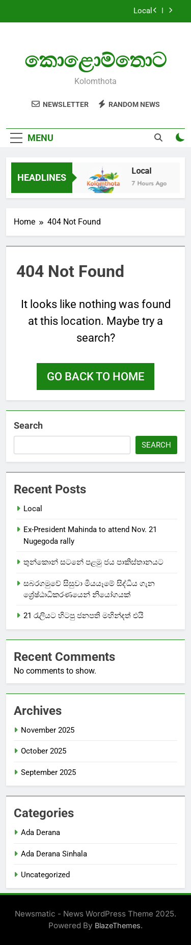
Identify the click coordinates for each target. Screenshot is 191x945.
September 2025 (48, 772)
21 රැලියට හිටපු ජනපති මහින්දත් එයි (83, 615)
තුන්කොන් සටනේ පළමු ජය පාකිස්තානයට (93, 562)
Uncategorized (45, 874)
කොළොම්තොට (95, 60)
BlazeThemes (118, 925)
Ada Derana (40, 832)
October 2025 (43, 751)
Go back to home (95, 376)
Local (142, 11)
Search (28, 425)
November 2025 (47, 730)
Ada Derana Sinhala (54, 853)
